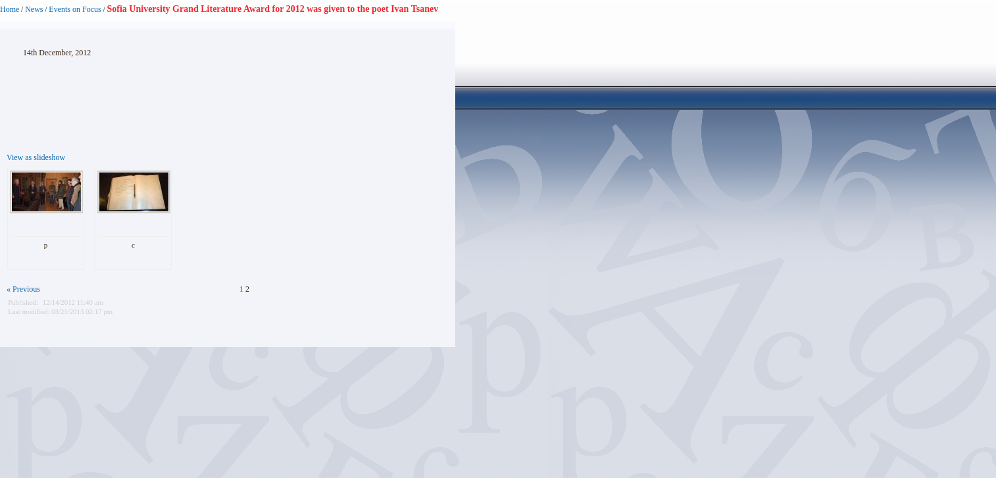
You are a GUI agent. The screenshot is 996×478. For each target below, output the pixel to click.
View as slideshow (36, 157)
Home (9, 9)
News (34, 9)
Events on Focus (75, 9)
